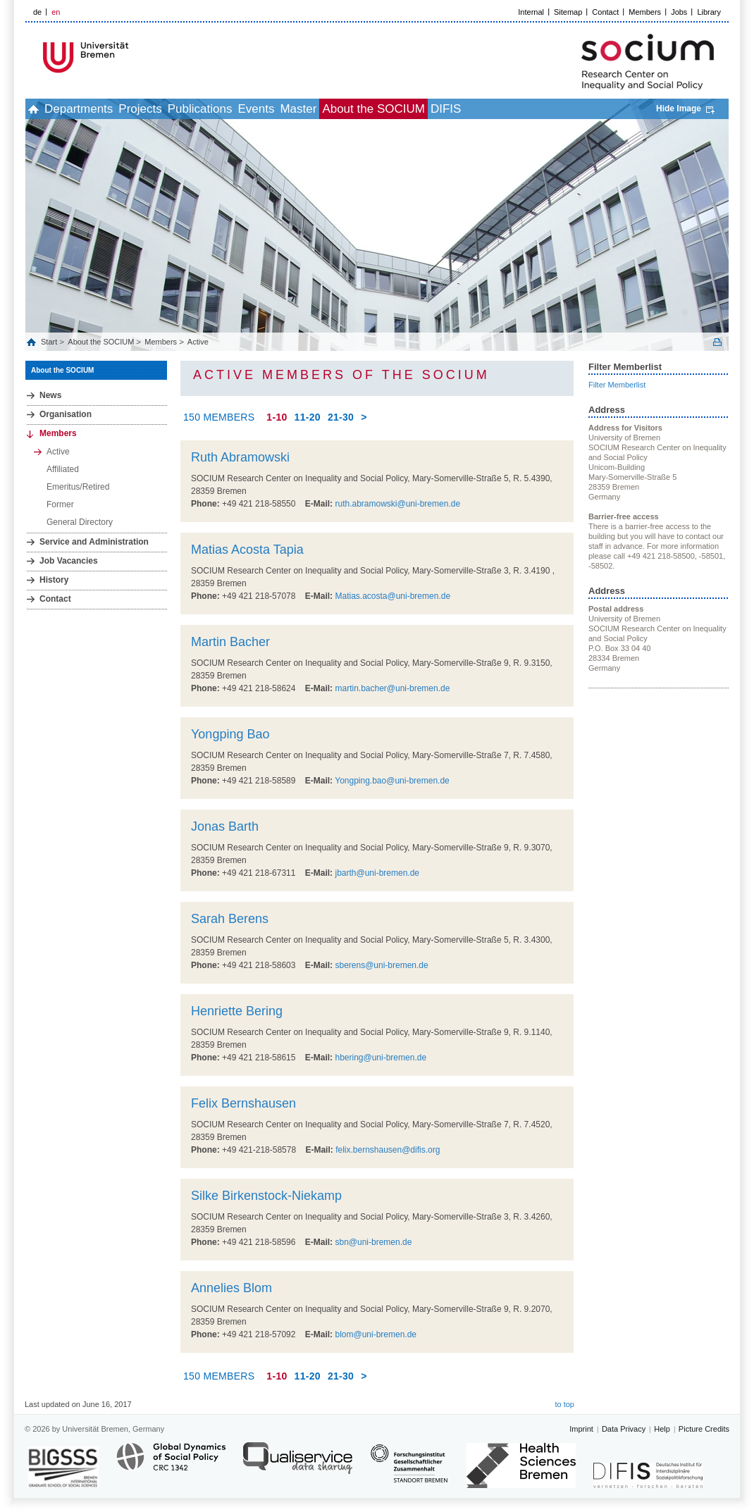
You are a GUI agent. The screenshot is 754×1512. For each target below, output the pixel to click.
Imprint (581, 1429)
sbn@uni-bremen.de (373, 1242)
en (55, 12)
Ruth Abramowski (240, 457)
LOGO (133, 57)
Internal (531, 12)
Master (298, 109)
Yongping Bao (230, 734)
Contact (605, 12)
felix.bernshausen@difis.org (387, 1150)
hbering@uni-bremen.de (380, 1057)
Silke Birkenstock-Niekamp (266, 1196)
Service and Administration (94, 542)
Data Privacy (623, 1429)
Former (60, 504)
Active (198, 341)
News (50, 395)
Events (255, 109)
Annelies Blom (231, 1288)
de (37, 12)
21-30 (341, 417)
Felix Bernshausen (243, 1103)
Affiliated (63, 469)
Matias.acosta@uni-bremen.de (392, 596)
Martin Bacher (230, 642)
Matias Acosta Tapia (247, 550)
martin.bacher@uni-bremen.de (392, 688)
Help (662, 1429)
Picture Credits (704, 1429)
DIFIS (446, 109)
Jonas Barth (225, 826)
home (33, 109)
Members (645, 12)
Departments (78, 109)
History (53, 580)
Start (50, 341)
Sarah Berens (229, 919)
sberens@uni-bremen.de (381, 965)
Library (709, 12)
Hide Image (678, 108)
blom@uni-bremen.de (375, 1334)
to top (564, 1404)
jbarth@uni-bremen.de (377, 873)
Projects (139, 109)
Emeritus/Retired (78, 487)
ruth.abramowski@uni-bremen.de (397, 504)
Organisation (65, 414)
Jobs (679, 12)
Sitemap (568, 12)
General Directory (80, 522)
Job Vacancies (68, 561)
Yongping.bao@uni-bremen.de (392, 781)
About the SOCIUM (373, 109)
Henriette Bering (237, 1011)
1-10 (276, 417)
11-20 (308, 417)
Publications (200, 109)
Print (717, 342)
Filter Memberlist (616, 384)
